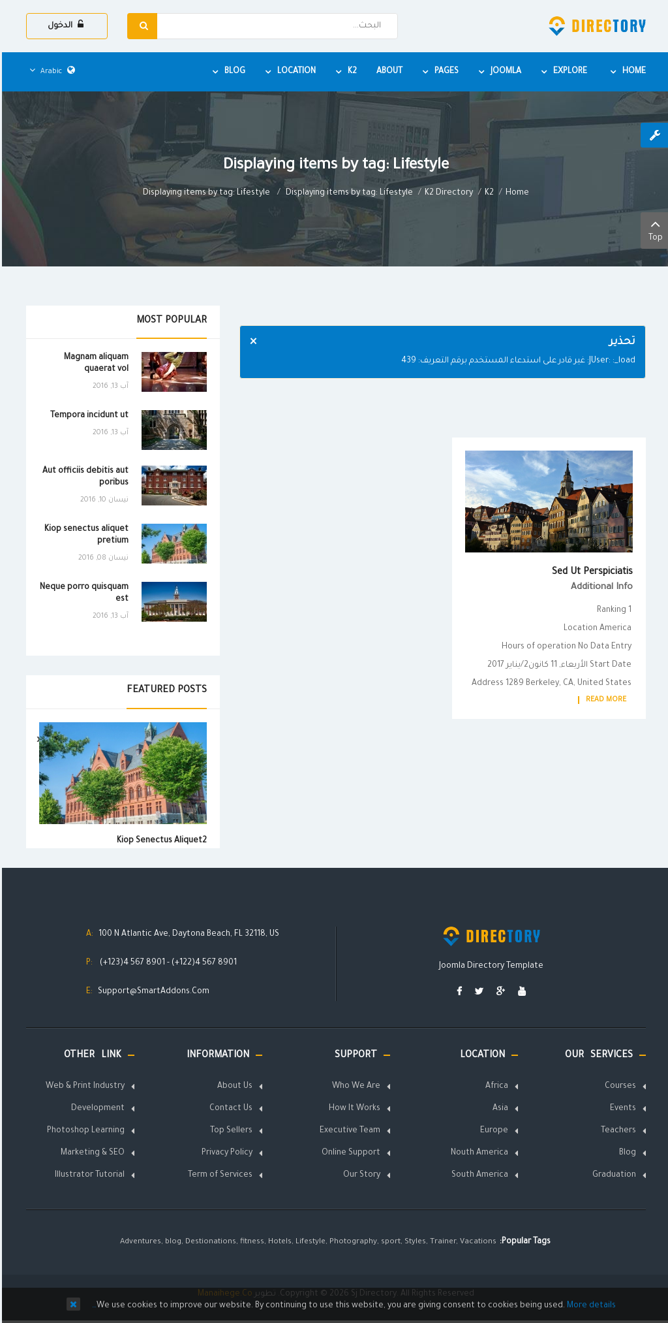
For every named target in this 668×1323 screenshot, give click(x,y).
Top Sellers (229, 1131)
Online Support (349, 1153)
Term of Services (218, 1175)
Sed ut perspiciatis (590, 572)
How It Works (352, 1108)
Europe (492, 1131)
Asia (498, 1108)
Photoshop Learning (84, 1131)
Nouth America (477, 1153)
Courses (618, 1086)
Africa (494, 1086)
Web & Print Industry (83, 1086)
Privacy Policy (225, 1153)
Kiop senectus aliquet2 (160, 841)
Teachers (616, 1131)
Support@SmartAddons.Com (151, 991)
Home (515, 193)
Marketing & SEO (91, 1153)
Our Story (359, 1175)
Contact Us (228, 1108)
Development (96, 1108)
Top (653, 229)
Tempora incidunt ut (87, 416)
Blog (625, 1153)
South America (477, 1175)
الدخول (64, 25)
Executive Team (348, 1131)
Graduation (612, 1175)
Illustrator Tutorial (88, 1175)
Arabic (50, 72)
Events (621, 1108)
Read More (604, 700)
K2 (487, 193)
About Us (232, 1086)
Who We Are (354, 1086)
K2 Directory (447, 193)
